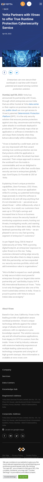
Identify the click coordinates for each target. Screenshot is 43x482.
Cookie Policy (31, 455)
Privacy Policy (17, 455)
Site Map (5, 455)
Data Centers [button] (19, 383)
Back (5, 9)
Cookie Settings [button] (10, 477)
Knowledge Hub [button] (19, 389)
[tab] (19, 370)
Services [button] (19, 376)
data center (34, 104)
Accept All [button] (23, 477)
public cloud (11, 110)
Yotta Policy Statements (11, 458)
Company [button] (19, 370)
